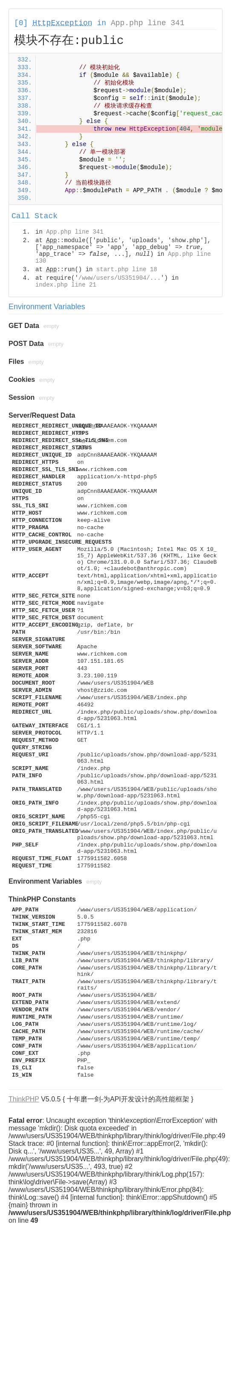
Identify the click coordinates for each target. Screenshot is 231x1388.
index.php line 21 (65, 284)
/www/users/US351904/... (119, 278)
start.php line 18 (126, 269)
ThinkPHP (24, 1099)
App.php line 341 (148, 23)
